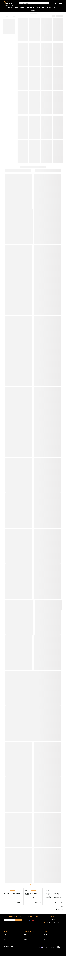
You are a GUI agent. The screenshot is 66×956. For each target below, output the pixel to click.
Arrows (22, 8)
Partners (25, 942)
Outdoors (49, 8)
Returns (45, 939)
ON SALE (33, 10)
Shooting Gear (40, 8)
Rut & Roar (11, 8)
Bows (17, 8)
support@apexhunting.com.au (53, 921)
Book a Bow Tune (47, 937)
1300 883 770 (53, 919)
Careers (25, 939)
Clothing (55, 8)
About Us (25, 934)
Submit (18, 920)
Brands (45, 942)
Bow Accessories (30, 8)
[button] (12, 897)
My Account (46, 934)
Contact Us (26, 937)
